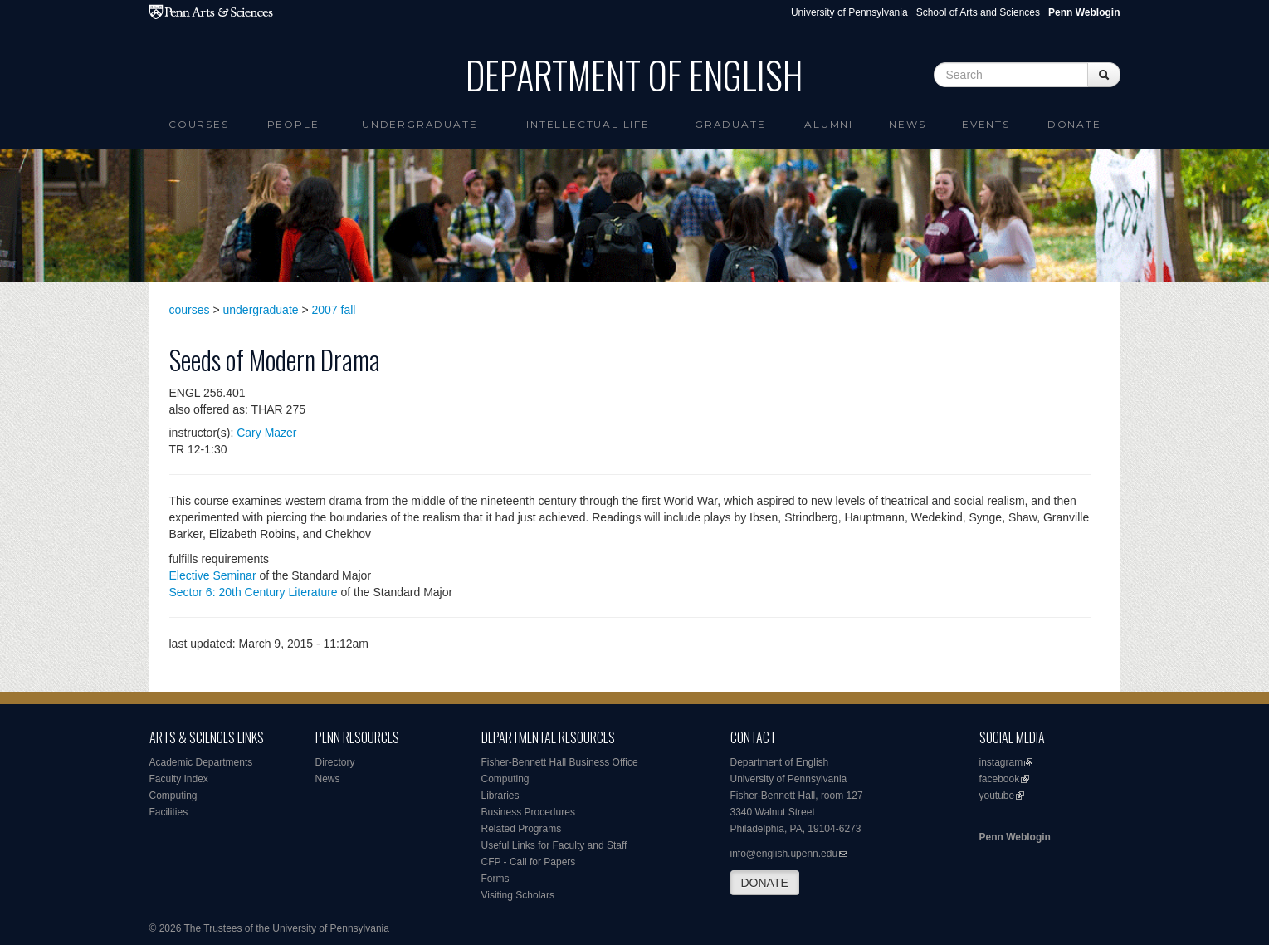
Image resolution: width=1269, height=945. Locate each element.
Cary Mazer (266, 432)
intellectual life (588, 124)
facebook (999, 779)
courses (189, 309)
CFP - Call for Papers (528, 862)
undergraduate (261, 309)
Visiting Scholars (518, 895)
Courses (198, 124)
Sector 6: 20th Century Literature (253, 592)
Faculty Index (178, 779)
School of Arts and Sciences (978, 12)
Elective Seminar (212, 575)
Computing (173, 795)
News (907, 124)
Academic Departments (201, 762)
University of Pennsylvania (849, 12)
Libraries (500, 795)
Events (986, 124)
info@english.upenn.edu (784, 853)
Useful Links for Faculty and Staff (554, 845)
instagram (1001, 762)
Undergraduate (419, 124)
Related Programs (521, 829)
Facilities (168, 812)
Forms (495, 878)
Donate (1074, 124)
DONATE (764, 882)
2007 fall (334, 309)
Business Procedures (528, 812)
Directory (335, 762)
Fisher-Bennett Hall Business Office (559, 762)
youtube (997, 795)
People (293, 124)
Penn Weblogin (1015, 837)
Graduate (730, 124)
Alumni (828, 124)
